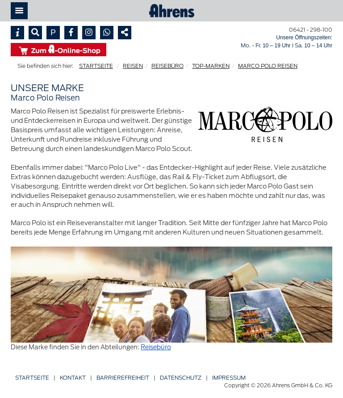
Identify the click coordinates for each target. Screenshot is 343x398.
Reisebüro (156, 347)
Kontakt (73, 377)
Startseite (32, 377)
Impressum (229, 377)
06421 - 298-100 (310, 29)
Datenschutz (180, 377)
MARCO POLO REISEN (267, 66)
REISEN (133, 66)
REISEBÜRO (167, 66)
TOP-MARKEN (211, 66)
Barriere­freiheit (122, 377)
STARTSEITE (96, 66)
